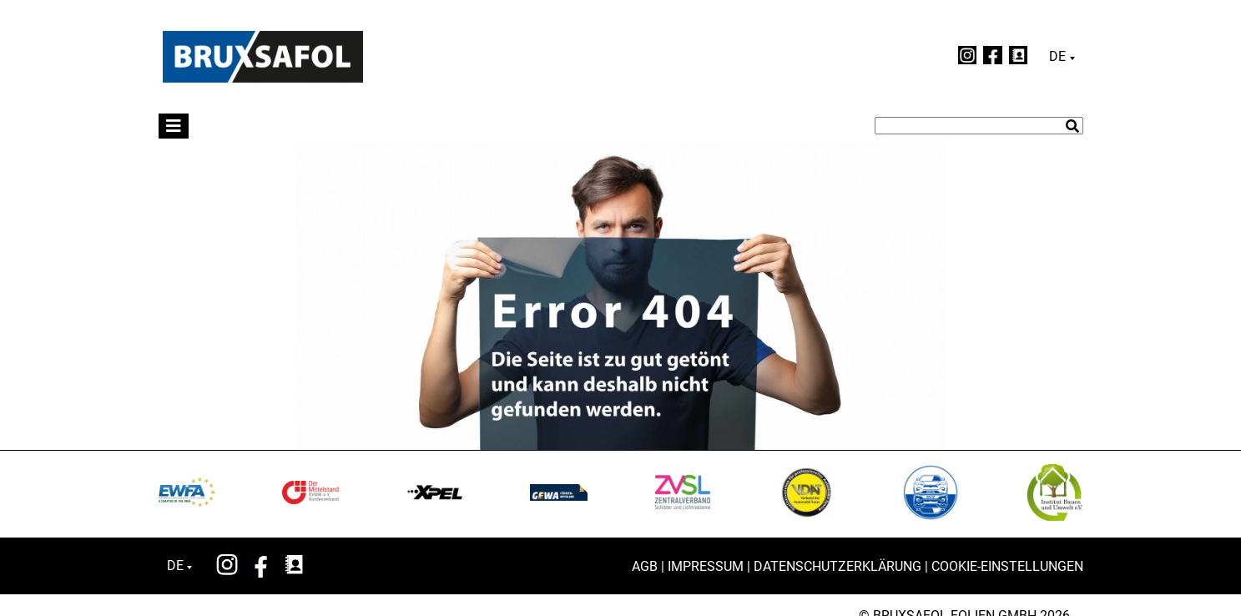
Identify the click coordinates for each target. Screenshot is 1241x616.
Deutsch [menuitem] (1058, 56)
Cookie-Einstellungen (1007, 566)
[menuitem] (1061, 57)
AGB (645, 566)
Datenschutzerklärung (837, 566)
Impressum (706, 566)
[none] (1061, 57)
